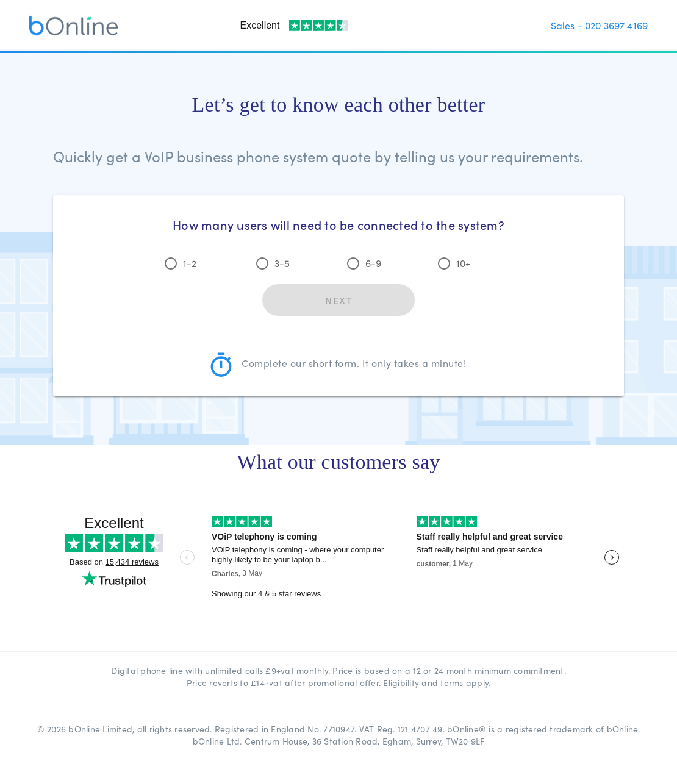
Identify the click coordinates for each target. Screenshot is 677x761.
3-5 (282, 263)
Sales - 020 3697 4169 (599, 25)
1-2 (189, 263)
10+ (463, 263)
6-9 (373, 263)
